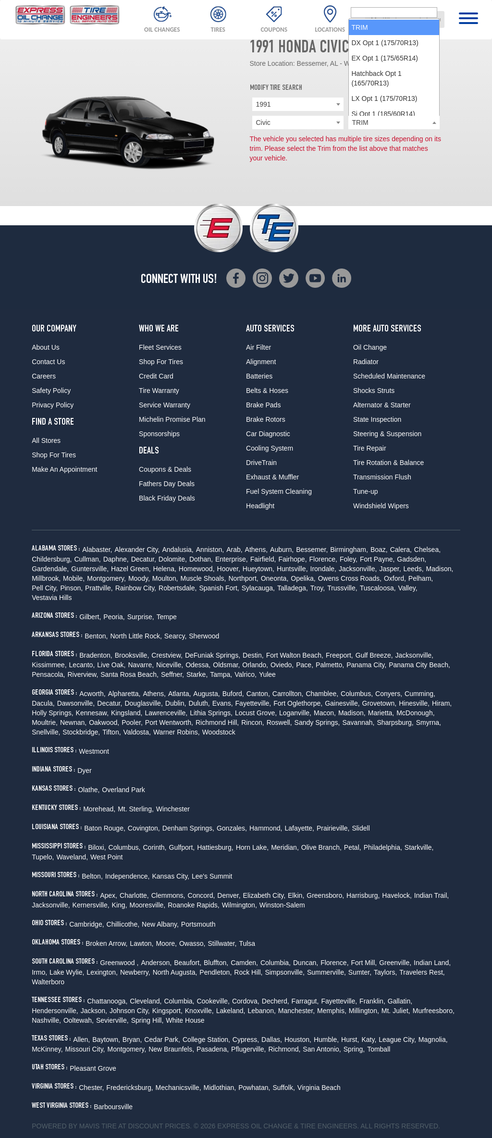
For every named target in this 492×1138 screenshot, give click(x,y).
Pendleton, (215, 972)
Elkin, (296, 895)
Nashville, (46, 1020)
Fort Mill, (364, 963)
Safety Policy (51, 390)
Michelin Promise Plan (172, 419)
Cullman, (87, 559)
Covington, (144, 828)
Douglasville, (143, 703)
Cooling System (269, 448)
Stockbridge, (81, 732)
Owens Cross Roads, (349, 578)
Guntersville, (90, 569)
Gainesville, (342, 703)
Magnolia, (433, 1039)
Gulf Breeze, (374, 655)
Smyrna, (428, 722)
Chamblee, (322, 693)
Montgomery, (106, 578)
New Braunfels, (171, 1049)
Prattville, (99, 588)
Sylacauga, (258, 588)
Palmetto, (330, 665)
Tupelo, (43, 857)
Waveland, (72, 857)
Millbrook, (46, 578)
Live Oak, (111, 665)
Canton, (258, 693)
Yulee (267, 674)
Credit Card (156, 376)
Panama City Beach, (419, 665)
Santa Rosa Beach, (129, 674)
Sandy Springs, (317, 722)
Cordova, (245, 1001)
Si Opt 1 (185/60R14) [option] (383, 224)
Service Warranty (164, 405)
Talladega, (292, 588)
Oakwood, (104, 722)
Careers (44, 376)
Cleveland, (145, 1001)
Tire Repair (369, 448)
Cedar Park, (162, 1039)
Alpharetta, (124, 693)
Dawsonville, (76, 703)
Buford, (233, 693)
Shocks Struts (373, 390)
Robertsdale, (178, 588)
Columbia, (275, 963)
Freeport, (339, 655)
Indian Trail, (431, 895)
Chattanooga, (107, 1001)
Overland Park (123, 790)
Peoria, (113, 617)
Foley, (348, 559)
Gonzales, (232, 828)
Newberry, (135, 972)
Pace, (304, 665)
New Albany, (160, 924)
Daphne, (116, 559)
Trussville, (342, 588)
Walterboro (48, 982)
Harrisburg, (363, 895)
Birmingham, (349, 549)
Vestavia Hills (52, 597)
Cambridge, (86, 924)
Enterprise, (231, 559)
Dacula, (43, 703)
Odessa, (197, 665)
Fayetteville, (253, 703)
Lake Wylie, (66, 972)
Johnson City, (130, 1011)
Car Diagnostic (268, 434)
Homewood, (197, 569)
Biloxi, (97, 847)
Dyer (84, 770)
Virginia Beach (319, 1087)
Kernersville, (91, 905)
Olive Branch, (321, 847)
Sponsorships (159, 434)
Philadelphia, (383, 847)
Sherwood (204, 636)
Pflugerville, (248, 1049)
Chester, (91, 1087)
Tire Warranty (159, 390)
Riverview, (82, 674)
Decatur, (143, 559)
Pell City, (45, 588)
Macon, (325, 713)
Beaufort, (187, 963)
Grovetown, (379, 703)
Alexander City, (137, 549)
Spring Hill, (147, 1020)
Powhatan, (254, 1087)
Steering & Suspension (387, 434)
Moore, (166, 943)
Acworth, (92, 693)
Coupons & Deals (165, 469)
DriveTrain (261, 462)
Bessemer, (312, 549)
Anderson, (156, 963)
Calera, (401, 549)
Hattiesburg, (215, 847)
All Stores (46, 440)
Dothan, (201, 559)
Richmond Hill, (217, 722)
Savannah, (359, 722)
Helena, (164, 569)
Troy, (317, 588)
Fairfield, (263, 559)
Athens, (256, 549)
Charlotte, (134, 895)
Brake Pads (263, 405)
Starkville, (419, 847)
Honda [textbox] (362, 104)
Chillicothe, (123, 924)
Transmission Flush (382, 477)
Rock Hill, (248, 972)
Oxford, (395, 578)
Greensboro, (325, 895)
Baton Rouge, (104, 828)
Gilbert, (90, 617)
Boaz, (379, 549)
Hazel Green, (130, 569)
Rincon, (252, 722)
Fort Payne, (377, 559)
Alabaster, (97, 549)
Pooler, (132, 722)
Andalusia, (177, 549)
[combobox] (404, 19)
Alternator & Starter (382, 405)
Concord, (201, 895)
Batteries (259, 376)
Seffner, (172, 674)
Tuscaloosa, (378, 588)
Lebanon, (261, 1011)
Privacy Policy (53, 405)
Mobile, (74, 578)
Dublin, (175, 703)
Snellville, (46, 732)
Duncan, (305, 963)
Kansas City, (170, 876)
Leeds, (414, 569)
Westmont (94, 751)
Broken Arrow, (106, 943)
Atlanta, (179, 693)
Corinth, (154, 847)
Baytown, (106, 1039)
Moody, (139, 578)
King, (119, 905)
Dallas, (271, 1039)
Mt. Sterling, (136, 809)
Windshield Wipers (381, 506)
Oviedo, (282, 665)
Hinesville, (414, 703)
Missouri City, (85, 1049)
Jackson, (94, 1011)
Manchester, (296, 1011)
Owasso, (192, 943)
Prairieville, (333, 828)
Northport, (243, 578)
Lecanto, (82, 665)
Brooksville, (132, 655)
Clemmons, (168, 895)
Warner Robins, (176, 732)
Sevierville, (112, 1020)
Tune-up (365, 491)
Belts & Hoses (267, 390)
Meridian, (285, 847)
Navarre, (141, 665)
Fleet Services (160, 347)
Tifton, (111, 732)
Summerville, (326, 972)
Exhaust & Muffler (272, 477)
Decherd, (275, 1001)
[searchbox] (394, 123)
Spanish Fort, (219, 588)
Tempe (167, 617)
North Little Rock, (135, 636)
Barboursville (113, 1107)
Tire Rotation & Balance (388, 462)
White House (185, 1020)
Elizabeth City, (264, 895)
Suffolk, (283, 1087)
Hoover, (228, 569)
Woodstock (218, 732)
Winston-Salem (282, 905)
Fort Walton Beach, (294, 655)
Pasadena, (213, 1049)
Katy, (368, 1039)
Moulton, (165, 578)
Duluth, (198, 703)
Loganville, (295, 713)
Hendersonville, (55, 1011)
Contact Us (48, 362)
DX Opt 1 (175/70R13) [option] (385, 153)
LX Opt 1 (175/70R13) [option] (385, 209)
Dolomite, (173, 559)
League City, (397, 1039)
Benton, (96, 636)
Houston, (297, 1039)
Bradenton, (95, 655)
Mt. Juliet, (395, 1011)
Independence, (127, 876)
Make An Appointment (64, 469)
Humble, (326, 1039)
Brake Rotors (265, 419)
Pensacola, (48, 674)
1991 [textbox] (263, 104)
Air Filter (258, 347)
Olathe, (88, 790)
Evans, (222, 703)
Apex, (108, 895)
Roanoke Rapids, (193, 905)
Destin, (253, 655)
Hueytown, (258, 569)
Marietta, (381, 713)
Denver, (228, 895)
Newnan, (73, 722)
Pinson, (71, 588)
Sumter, (359, 972)
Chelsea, (427, 549)
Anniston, (210, 549)
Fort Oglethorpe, (297, 703)
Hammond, (265, 828)
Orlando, (255, 665)
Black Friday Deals (167, 498)
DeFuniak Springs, (212, 655)
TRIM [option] (360, 138)
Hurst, (350, 1039)
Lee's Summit (212, 876)
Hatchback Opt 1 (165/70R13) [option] (377, 188)
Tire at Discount (132, 1126)
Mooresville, (148, 905)
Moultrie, (45, 722)
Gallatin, (400, 1001)
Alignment (261, 362)
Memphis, (331, 1011)
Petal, (352, 847)
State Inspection (377, 419)
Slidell (360, 828)
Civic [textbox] (263, 122)
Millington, (364, 1011)
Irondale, (323, 569)
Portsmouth (198, 924)
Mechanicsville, (178, 1087)
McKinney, (47, 1049)
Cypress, (246, 1039)
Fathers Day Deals (167, 484)
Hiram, (442, 703)
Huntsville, (292, 569)
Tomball (378, 1049)
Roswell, (279, 722)
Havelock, (396, 895)
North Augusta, (175, 972)
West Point (106, 857)
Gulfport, (182, 847)
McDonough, (415, 713)
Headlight (260, 506)
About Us (46, 347)
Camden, (244, 963)
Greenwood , (119, 963)
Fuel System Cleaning (279, 491)
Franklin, (372, 1001)
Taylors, (385, 972)
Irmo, (39, 972)
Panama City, (366, 665)
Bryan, (132, 1039)
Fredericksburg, (129, 1087)
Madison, (440, 569)
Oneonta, (275, 578)
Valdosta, (137, 732)
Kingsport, (167, 1011)
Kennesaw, (92, 713)
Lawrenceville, (166, 713)
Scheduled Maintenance (389, 376)
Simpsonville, (284, 972)
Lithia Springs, (211, 713)
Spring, (354, 1049)
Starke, (197, 674)
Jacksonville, (358, 569)
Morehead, (99, 809)
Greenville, (395, 963)
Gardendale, (50, 569)
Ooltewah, (78, 1020)
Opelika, (303, 578)
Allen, (81, 1039)
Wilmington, (239, 905)
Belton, (92, 876)
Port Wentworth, (169, 722)
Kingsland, (126, 713)
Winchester (173, 809)
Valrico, (245, 674)
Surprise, (140, 617)
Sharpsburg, (395, 722)
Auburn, (282, 549)
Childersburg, (52, 559)
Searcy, (175, 636)
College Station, (206, 1039)
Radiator (366, 362)
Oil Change (370, 347)
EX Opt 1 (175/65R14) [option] (385, 168)
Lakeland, (231, 1011)
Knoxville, (199, 1011)
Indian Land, (432, 963)
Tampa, (221, 674)
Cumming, (420, 693)
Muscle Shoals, (203, 578)
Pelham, (420, 578)
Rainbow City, (135, 588)
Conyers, (388, 693)
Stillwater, (222, 943)
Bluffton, (216, 963)
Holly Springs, (52, 713)
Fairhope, (292, 559)
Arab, (234, 549)
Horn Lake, (252, 847)
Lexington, (102, 972)
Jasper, (390, 569)
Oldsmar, (226, 665)
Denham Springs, (188, 828)
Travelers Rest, (421, 972)
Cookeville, (213, 1001)
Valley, (408, 588)
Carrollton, (288, 693)
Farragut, (305, 1001)
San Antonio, (322, 1049)
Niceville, (169, 665)
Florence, (323, 559)
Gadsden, (411, 559)
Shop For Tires (54, 455)
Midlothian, (220, 1087)
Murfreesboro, (434, 1011)
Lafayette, (299, 828)
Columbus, (357, 693)
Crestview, (167, 655)
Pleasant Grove (93, 1068)
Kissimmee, (49, 665)
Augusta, (206, 693)
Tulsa (247, 943)
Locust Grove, (256, 713)
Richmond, (284, 1049)
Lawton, (141, 943)
